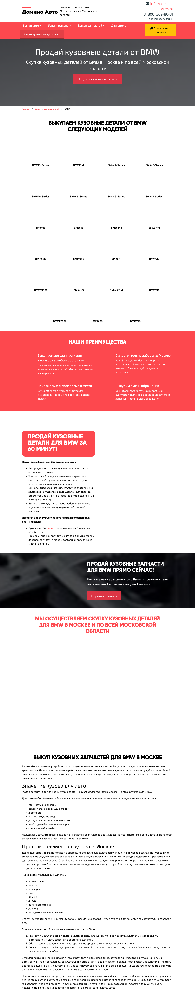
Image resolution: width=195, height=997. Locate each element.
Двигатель (118, 25)
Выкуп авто (31, 25)
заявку (52, 527)
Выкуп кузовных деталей (41, 34)
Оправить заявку (104, 596)
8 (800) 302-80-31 (158, 14)
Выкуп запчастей (90, 25)
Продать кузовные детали (97, 79)
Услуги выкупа (58, 25)
